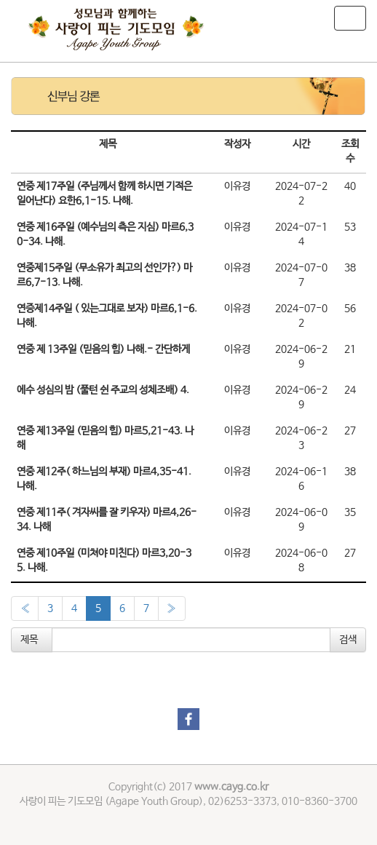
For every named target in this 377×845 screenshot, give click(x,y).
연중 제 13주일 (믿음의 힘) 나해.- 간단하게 (103, 349)
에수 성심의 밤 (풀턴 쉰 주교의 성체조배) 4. (103, 390)
